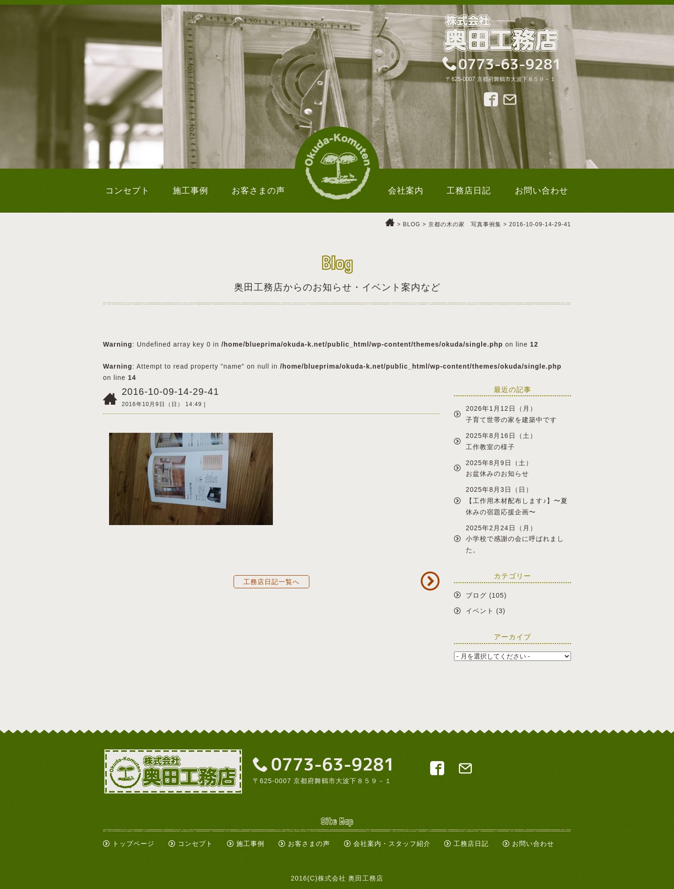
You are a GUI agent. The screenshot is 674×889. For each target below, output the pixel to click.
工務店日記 (471, 843)
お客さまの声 (309, 843)
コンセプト (195, 843)
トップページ (133, 843)
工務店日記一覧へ (271, 581)
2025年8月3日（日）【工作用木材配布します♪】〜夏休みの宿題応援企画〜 (517, 501)
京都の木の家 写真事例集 (464, 224)
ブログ (476, 595)
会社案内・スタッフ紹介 (392, 843)
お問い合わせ (533, 843)
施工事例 (250, 843)
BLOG (411, 224)
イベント (480, 611)
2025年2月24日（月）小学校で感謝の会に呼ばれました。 (515, 539)
